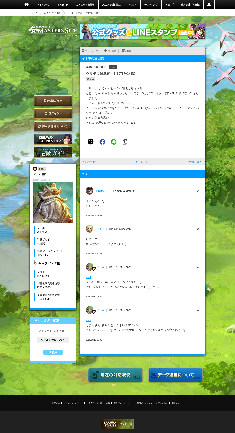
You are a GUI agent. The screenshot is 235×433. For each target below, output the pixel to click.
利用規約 (56, 403)
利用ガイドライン (121, 403)
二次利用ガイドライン (142, 403)
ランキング (151, 5)
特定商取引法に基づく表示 (98, 403)
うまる (100, 229)
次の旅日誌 (193, 162)
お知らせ (62, 5)
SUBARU (102, 191)
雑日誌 (90, 78)
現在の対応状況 (190, 5)
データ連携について (53, 126)
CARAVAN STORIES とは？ (53, 139)
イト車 (100, 267)
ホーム (34, 13)
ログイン (53, 113)
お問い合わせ (162, 403)
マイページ (43, 5)
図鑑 (128, 51)
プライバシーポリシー (73, 403)
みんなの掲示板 (85, 5)
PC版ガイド (53, 100)
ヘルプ (169, 5)
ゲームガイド (53, 152)
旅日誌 (112, 51)
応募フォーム (177, 403)
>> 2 (88, 320)
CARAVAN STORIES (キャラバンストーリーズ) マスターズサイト (53, 30)
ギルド (133, 5)
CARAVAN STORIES (117, 424)
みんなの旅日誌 (111, 5)
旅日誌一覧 (142, 162)
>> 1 (88, 277)
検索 (54, 352)
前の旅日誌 (90, 162)
